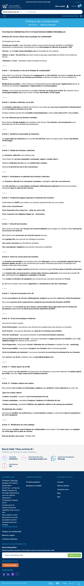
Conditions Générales (10, 539)
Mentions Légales (8, 535)
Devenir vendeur (63, 486)
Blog (58, 493)
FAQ (10, 466)
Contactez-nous (63, 489)
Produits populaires (33, 482)
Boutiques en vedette (34, 486)
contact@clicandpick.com (37, 459)
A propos (60, 482)
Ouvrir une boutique (10, 565)
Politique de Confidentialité (11, 532)
